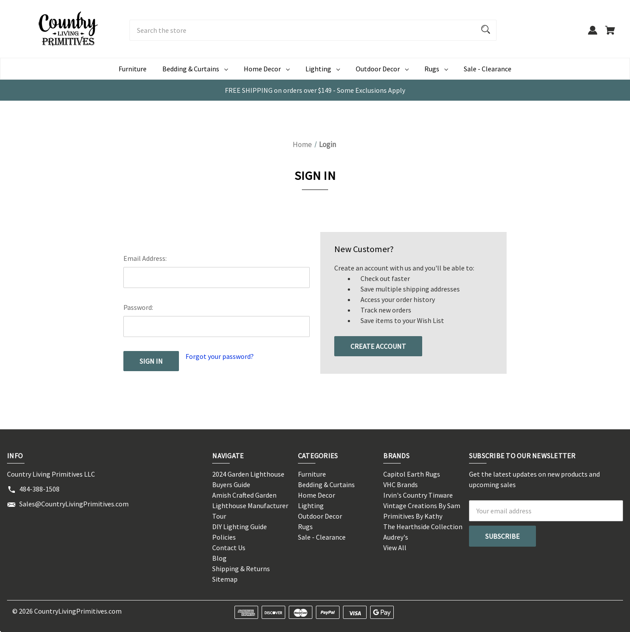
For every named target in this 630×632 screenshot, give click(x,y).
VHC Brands (400, 484)
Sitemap (225, 579)
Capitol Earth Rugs (411, 474)
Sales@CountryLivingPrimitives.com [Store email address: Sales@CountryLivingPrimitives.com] (74, 503)
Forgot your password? (220, 356)
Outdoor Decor (320, 516)
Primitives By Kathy (412, 516)
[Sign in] (592, 34)
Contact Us (228, 547)
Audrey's (395, 537)
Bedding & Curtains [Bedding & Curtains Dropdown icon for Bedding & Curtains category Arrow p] (195, 68)
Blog (219, 558)
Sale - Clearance (487, 68)
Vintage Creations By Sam (421, 505)
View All (394, 547)
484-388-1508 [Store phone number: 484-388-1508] (39, 489)
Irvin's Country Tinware (418, 495)
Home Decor (316, 495)
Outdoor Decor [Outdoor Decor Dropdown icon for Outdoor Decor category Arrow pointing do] (382, 68)
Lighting (311, 505)
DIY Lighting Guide (239, 526)
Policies (224, 537)
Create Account (378, 346)
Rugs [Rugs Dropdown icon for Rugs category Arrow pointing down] (436, 68)
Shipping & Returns (241, 568)
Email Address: (145, 258)
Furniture (133, 68)
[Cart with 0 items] (610, 34)
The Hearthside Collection (422, 526)
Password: (138, 307)
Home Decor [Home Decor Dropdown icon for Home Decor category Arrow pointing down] (267, 68)
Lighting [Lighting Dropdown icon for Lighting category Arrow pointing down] (322, 68)
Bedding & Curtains (326, 484)
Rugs (305, 526)
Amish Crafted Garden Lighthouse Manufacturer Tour (250, 505)
